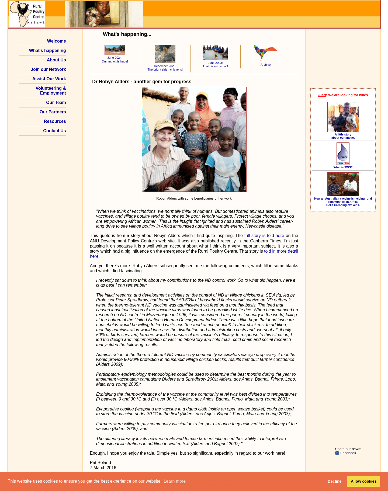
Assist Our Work (49, 78)
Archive (265, 62)
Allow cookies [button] (364, 481)
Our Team (56, 102)
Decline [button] (334, 481)
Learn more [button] (175, 481)
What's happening (47, 50)
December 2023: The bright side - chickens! (165, 66)
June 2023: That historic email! (215, 62)
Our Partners (53, 112)
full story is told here (264, 235)
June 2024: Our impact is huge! (115, 58)
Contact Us (54, 130)
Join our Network (48, 69)
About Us (56, 60)
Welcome (56, 41)
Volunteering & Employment (51, 90)
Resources (55, 121)
